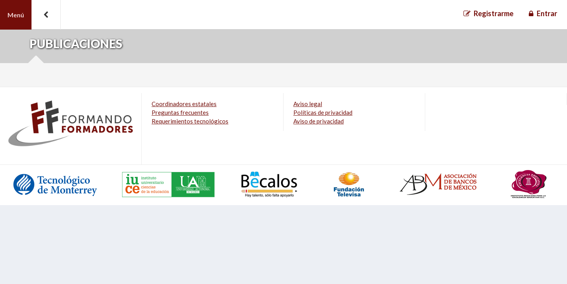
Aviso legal (307, 103)
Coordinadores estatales (184, 103)
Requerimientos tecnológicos (190, 121)
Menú (15, 15)
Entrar (547, 13)
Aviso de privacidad (318, 121)
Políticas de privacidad (322, 112)
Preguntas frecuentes (180, 112)
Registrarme (493, 13)
